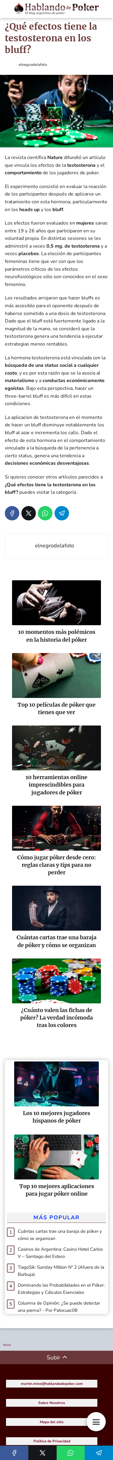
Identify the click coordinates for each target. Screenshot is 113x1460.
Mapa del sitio (52, 1422)
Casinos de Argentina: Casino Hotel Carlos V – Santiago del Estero (60, 1252)
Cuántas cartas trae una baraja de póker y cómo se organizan (60, 1234)
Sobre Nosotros (51, 1402)
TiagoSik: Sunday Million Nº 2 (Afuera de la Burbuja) (61, 1270)
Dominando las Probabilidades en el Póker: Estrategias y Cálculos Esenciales (61, 1288)
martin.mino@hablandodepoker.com (52, 1383)
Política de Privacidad (51, 1441)
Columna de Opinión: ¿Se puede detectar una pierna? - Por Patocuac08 (59, 1306)
